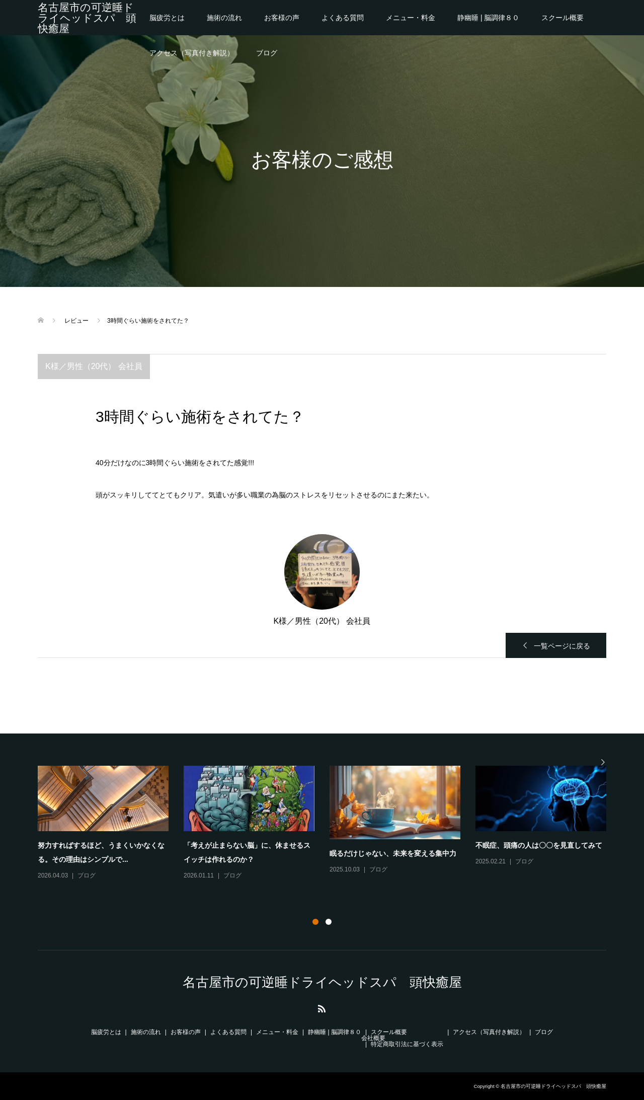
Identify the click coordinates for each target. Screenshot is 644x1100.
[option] (329, 824)
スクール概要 (562, 18)
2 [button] (329, 922)
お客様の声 (281, 18)
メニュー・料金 (410, 18)
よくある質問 (342, 18)
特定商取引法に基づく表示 (407, 1044)
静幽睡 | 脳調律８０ (488, 18)
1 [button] (315, 922)
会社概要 (373, 1038)
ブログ (266, 53)
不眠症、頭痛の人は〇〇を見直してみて (538, 845)
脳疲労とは (167, 18)
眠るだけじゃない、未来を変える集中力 (393, 853)
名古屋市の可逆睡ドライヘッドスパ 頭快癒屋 (87, 18)
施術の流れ (224, 18)
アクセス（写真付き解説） (191, 53)
